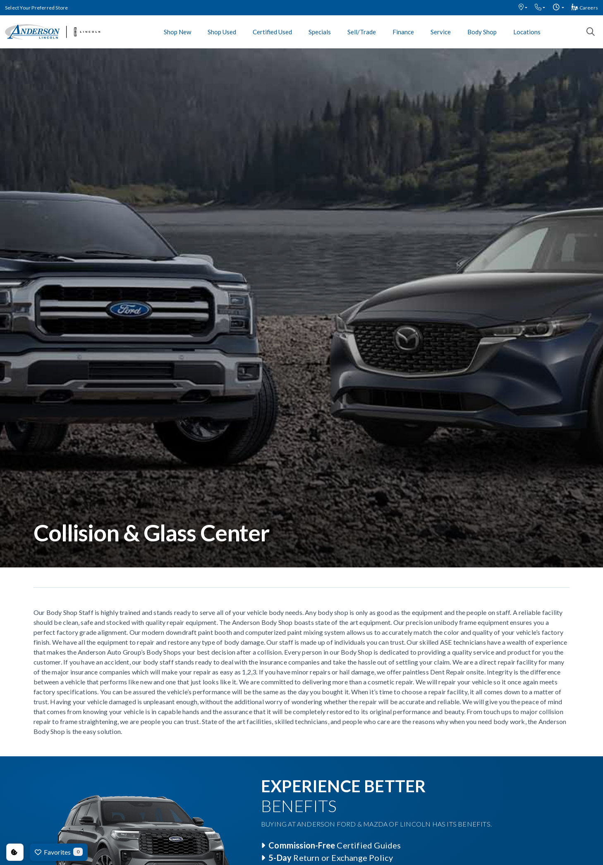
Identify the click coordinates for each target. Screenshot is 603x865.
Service (441, 32)
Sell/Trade (361, 32)
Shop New (177, 32)
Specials (320, 32)
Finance (403, 32)
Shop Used (222, 32)
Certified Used (272, 32)
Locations (527, 32)
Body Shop (482, 32)
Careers (585, 8)
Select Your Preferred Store (36, 8)
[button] (523, 8)
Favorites (59, 852)
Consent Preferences (15, 852)
